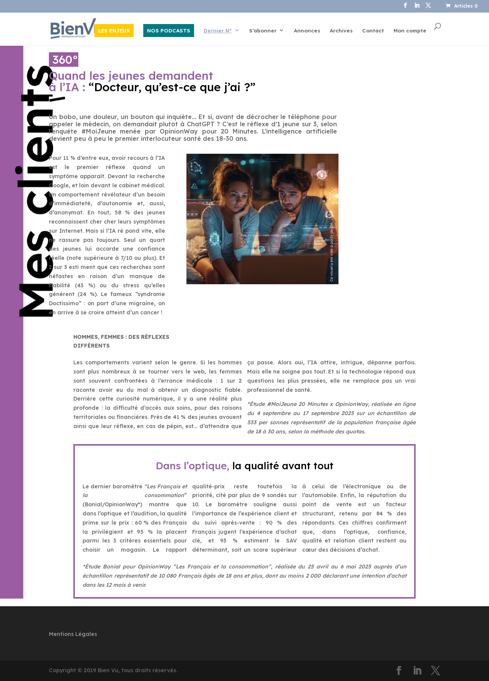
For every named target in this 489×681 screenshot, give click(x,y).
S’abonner (263, 31)
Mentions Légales (73, 634)
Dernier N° (218, 31)
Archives (341, 31)
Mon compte (409, 31)
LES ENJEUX (114, 30)
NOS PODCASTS (168, 30)
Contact (373, 31)
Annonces (307, 31)
